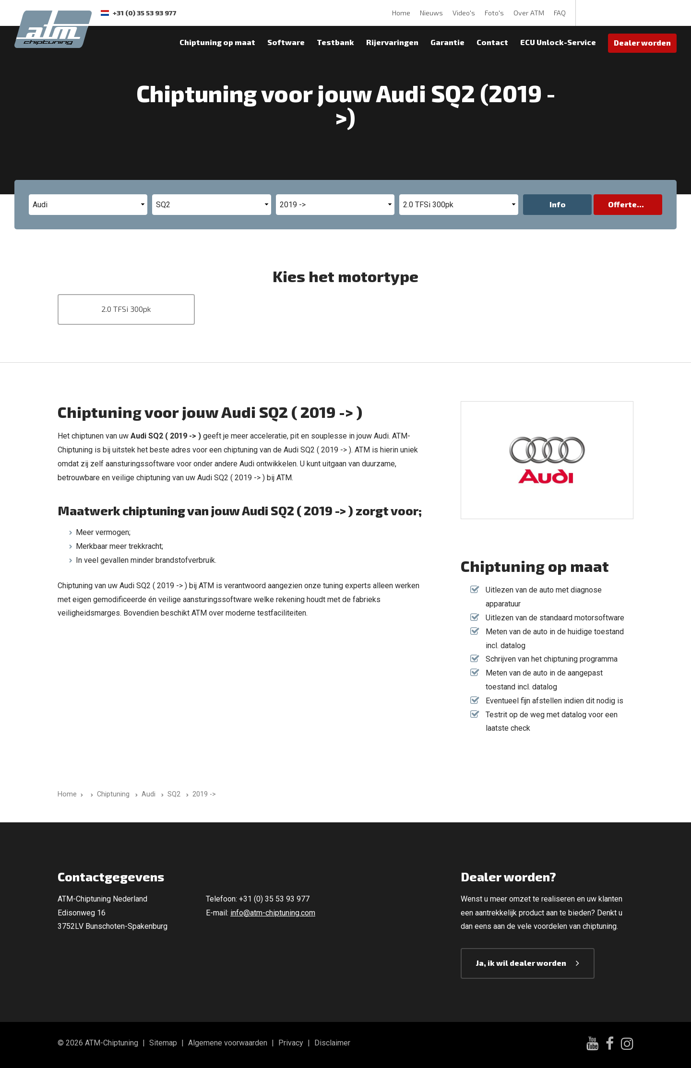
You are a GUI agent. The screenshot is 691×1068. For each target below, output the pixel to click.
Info (557, 204)
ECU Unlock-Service (558, 42)
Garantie (447, 42)
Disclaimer (332, 1042)
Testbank (335, 42)
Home (401, 13)
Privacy (290, 1042)
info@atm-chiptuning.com (272, 912)
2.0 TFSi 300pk (126, 308)
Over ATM (528, 13)
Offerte (622, 204)
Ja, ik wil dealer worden (521, 962)
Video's (464, 13)
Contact (492, 42)
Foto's (494, 13)
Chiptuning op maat (217, 42)
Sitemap (163, 1042)
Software (286, 42)
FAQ (560, 13)
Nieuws (431, 13)
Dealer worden (642, 42)
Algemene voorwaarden (227, 1042)
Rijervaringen (392, 42)
